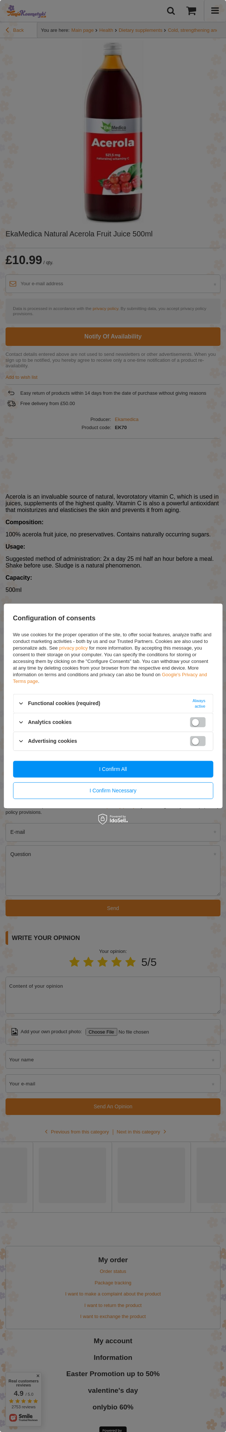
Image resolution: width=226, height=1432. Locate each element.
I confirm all (113, 769)
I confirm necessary (113, 791)
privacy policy (73, 647)
